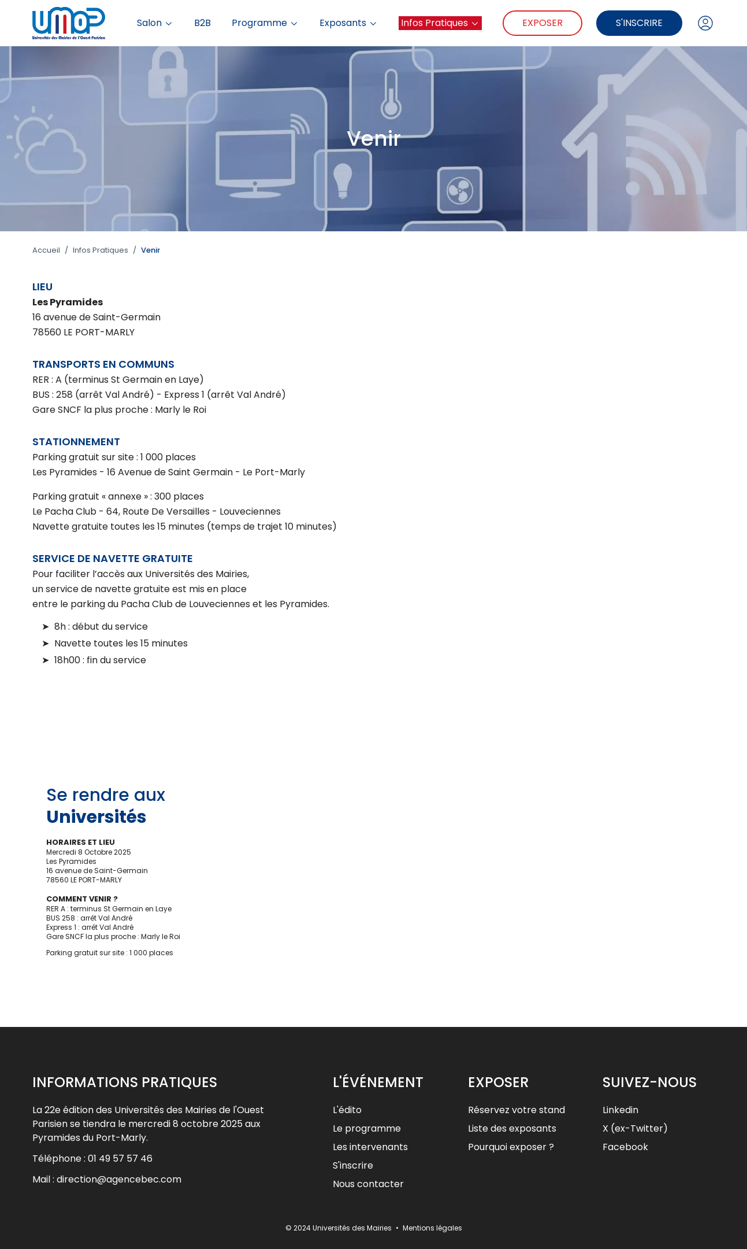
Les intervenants (370, 1147)
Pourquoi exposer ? (511, 1147)
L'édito (347, 1110)
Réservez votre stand (516, 1110)
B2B (202, 23)
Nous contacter (368, 1184)
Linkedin (620, 1110)
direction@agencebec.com (119, 1179)
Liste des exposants (512, 1128)
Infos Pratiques (440, 22)
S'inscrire (639, 22)
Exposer (542, 22)
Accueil (46, 250)
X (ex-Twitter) (635, 1128)
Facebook (625, 1147)
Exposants (348, 23)
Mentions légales (432, 1228)
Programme (265, 23)
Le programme (367, 1128)
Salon (155, 23)
